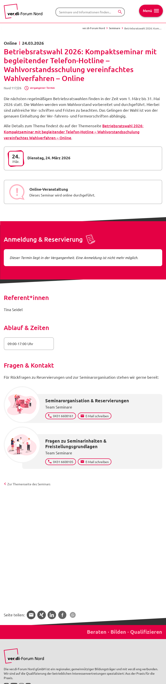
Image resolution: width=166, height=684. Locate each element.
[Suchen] (120, 12)
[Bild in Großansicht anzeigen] (24, 656)
